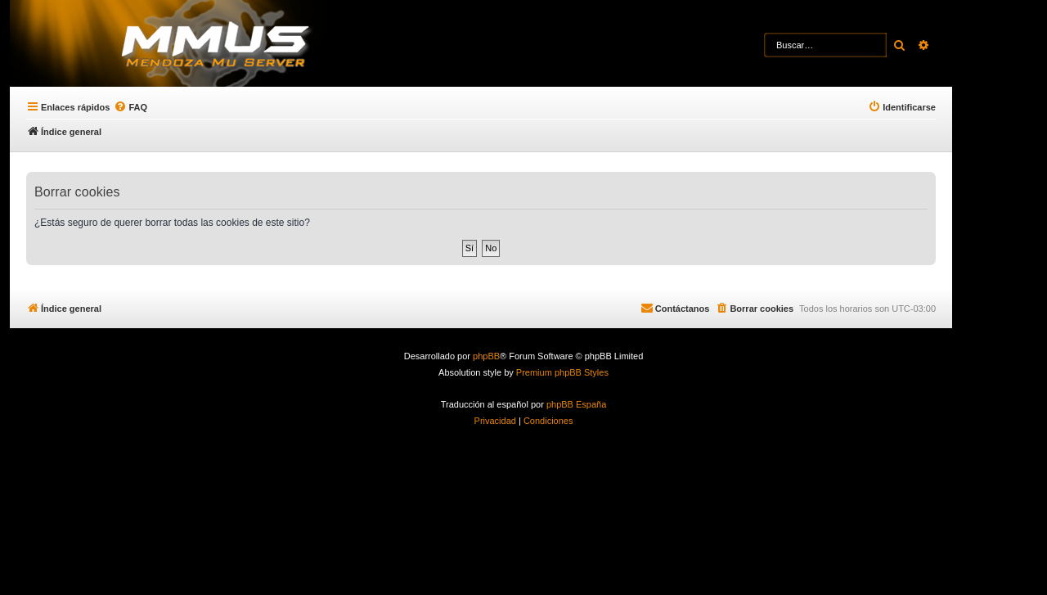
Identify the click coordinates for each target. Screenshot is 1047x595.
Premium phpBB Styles (562, 372)
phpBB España (576, 404)
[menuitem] (130, 107)
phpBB (486, 356)
